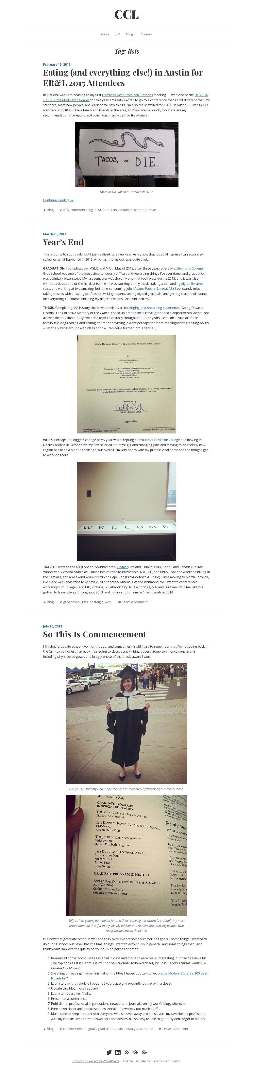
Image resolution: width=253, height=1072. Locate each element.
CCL (126, 14)
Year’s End (63, 241)
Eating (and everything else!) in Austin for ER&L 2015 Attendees (123, 77)
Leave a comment (135, 602)
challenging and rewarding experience (151, 308)
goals (92, 1029)
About (105, 34)
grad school (71, 602)
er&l (98, 210)
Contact (146, 34)
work (108, 602)
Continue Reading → (58, 200)
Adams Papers (145, 288)
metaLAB (166, 288)
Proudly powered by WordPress (95, 1061)
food (105, 210)
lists (114, 210)
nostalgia (125, 210)
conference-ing (82, 210)
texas (153, 210)
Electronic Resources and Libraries (127, 95)
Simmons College (190, 268)
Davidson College (167, 440)
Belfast (122, 567)
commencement (75, 1029)
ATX (66, 210)
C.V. (118, 34)
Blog (129, 34)
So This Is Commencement (94, 634)
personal (140, 210)
